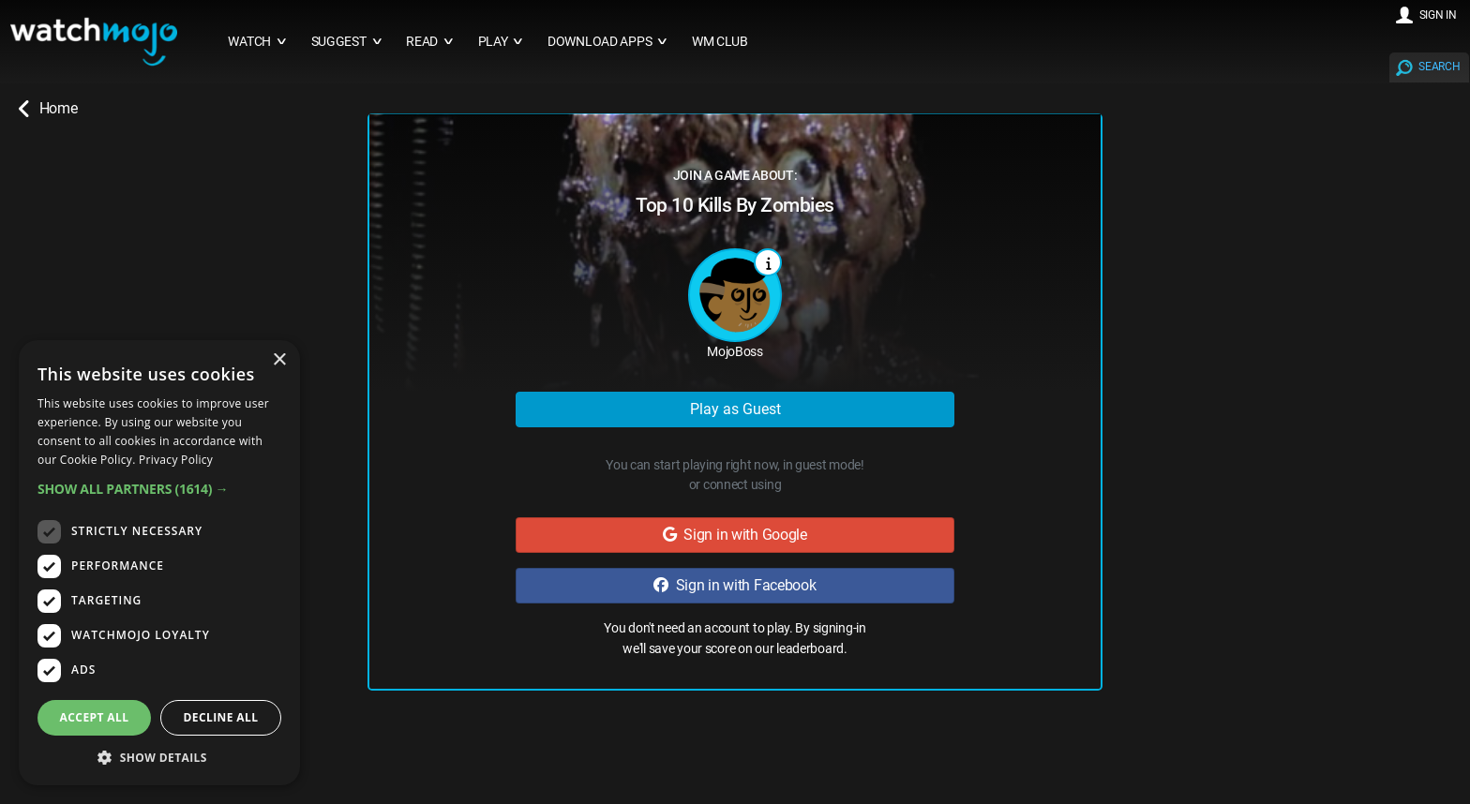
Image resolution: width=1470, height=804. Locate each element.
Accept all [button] (94, 717)
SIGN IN (1438, 15)
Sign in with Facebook (734, 585)
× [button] (279, 360)
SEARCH (1439, 66)
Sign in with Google (735, 534)
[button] (159, 489)
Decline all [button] (221, 717)
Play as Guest (735, 409)
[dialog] (159, 562)
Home (48, 108)
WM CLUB (720, 42)
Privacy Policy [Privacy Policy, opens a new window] (176, 460)
